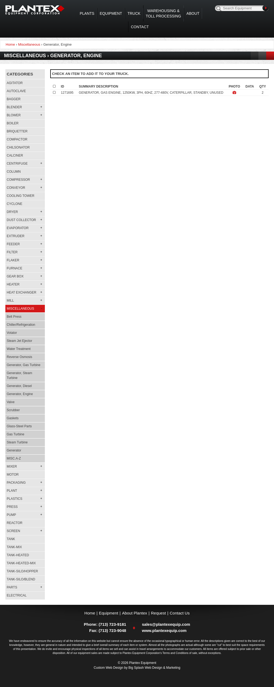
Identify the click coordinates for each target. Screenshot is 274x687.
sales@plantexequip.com (166, 624)
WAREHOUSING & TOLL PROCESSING (163, 13)
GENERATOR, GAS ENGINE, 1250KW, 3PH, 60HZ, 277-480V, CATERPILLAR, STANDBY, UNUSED (151, 93)
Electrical (17, 595)
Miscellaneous (29, 44)
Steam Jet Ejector (19, 341)
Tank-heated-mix (21, 563)
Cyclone (14, 204)
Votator (12, 333)
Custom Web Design (108, 668)
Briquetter (17, 131)
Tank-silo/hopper (22, 571)
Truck (133, 13)
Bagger (13, 99)
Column (14, 171)
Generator (14, 450)
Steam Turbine (17, 442)
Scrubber (13, 410)
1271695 (67, 93)
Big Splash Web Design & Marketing (154, 668)
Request (158, 613)
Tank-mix (14, 547)
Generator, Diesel (19, 386)
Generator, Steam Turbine (19, 375)
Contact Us (180, 613)
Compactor (17, 139)
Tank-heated (18, 555)
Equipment (111, 13)
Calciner (15, 155)
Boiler (13, 123)
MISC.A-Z (14, 458)
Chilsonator (18, 147)
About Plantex (134, 613)
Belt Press (14, 317)
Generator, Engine (20, 394)
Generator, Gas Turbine (23, 365)
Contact (140, 27)
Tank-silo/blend (21, 579)
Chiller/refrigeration (21, 325)
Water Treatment (19, 349)
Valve (11, 402)
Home (89, 613)
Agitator (15, 83)
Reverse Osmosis (19, 357)
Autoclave (16, 91)
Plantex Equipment (34, 10)
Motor (13, 474)
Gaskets (13, 418)
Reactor (14, 523)
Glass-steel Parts (19, 426)
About (192, 13)
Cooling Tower (20, 196)
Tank (11, 539)
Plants (87, 13)
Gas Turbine (15, 434)
